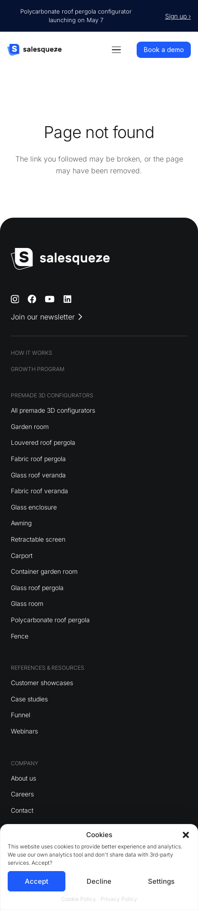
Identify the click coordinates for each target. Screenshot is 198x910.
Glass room (27, 603)
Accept (36, 881)
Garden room (30, 426)
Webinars (24, 731)
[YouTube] (50, 299)
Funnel (20, 715)
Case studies (29, 699)
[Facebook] (32, 299)
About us (23, 778)
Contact (22, 810)
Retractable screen (38, 539)
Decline (99, 881)
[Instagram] (15, 299)
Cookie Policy (78, 899)
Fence (19, 636)
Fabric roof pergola (38, 458)
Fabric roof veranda (39, 491)
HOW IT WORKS (31, 352)
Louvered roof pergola (43, 442)
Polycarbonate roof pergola (50, 620)
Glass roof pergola (37, 587)
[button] (185, 834)
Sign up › (178, 16)
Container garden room (44, 571)
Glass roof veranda (38, 475)
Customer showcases (42, 682)
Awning (21, 523)
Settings (161, 881)
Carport (21, 555)
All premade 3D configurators (53, 410)
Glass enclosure (34, 507)
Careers (22, 794)
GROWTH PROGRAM (37, 369)
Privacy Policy (119, 899)
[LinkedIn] (67, 299)
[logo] (34, 50)
